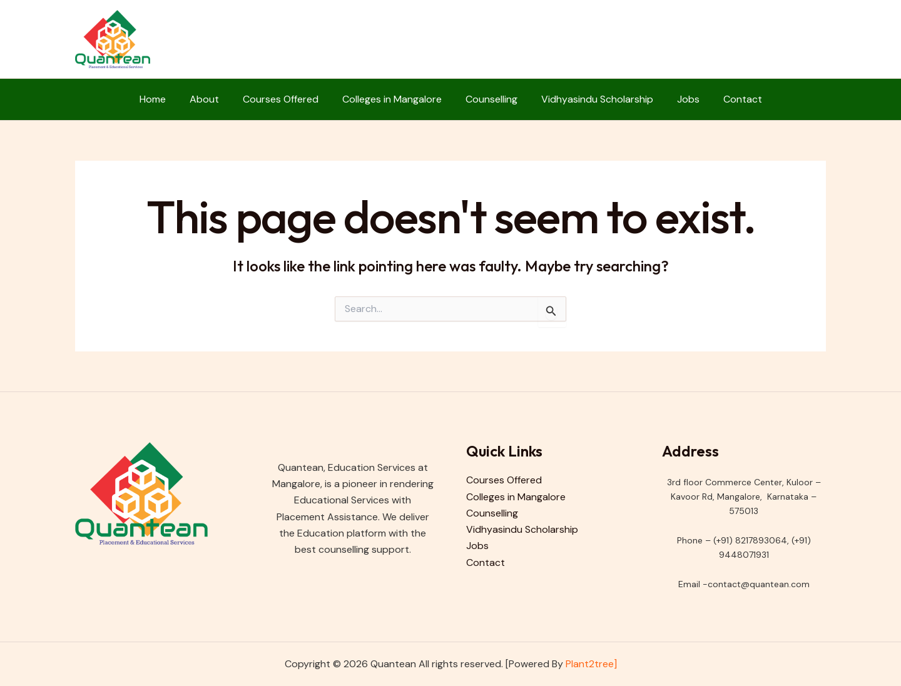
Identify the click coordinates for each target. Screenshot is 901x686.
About (213, 99)
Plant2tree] (591, 663)
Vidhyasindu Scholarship (592, 99)
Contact (729, 99)
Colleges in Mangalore (394, 99)
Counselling (490, 99)
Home (166, 99)
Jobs (679, 99)
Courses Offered (286, 99)
